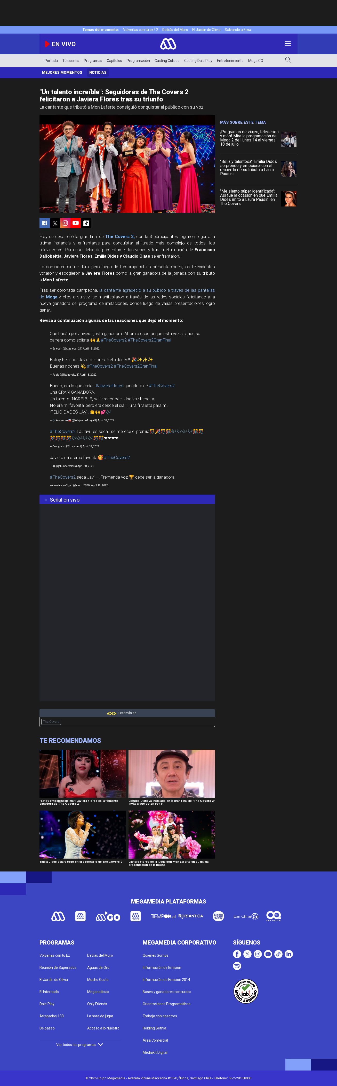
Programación (138, 61)
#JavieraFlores (109, 385)
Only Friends (97, 1004)
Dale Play (46, 1004)
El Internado (49, 992)
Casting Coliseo (167, 61)
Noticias (98, 72)
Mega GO (255, 61)
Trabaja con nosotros (160, 1016)
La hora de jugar (100, 1016)
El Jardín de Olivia (206, 30)
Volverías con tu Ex (54, 955)
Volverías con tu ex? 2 (140, 30)
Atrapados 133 (51, 1016)
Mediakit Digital (155, 1052)
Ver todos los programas (79, 1045)
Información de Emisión (162, 967)
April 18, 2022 (91, 348)
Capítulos (114, 61)
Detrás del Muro (175, 30)
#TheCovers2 (114, 340)
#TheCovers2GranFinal (149, 340)
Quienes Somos (155, 955)
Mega (51, 296)
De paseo (47, 1028)
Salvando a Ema (238, 30)
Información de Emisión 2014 (166, 980)
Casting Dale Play (198, 61)
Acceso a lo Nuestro (103, 1028)
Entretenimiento (230, 61)
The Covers (51, 722)
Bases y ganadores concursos (167, 992)
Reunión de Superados (57, 967)
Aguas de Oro (98, 967)
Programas (93, 61)
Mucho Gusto (98, 980)
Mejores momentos (62, 72)
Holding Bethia (154, 1028)
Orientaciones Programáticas (166, 1004)
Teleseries (70, 61)
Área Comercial (155, 1040)
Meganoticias (98, 992)
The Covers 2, (120, 236)
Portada (51, 61)
